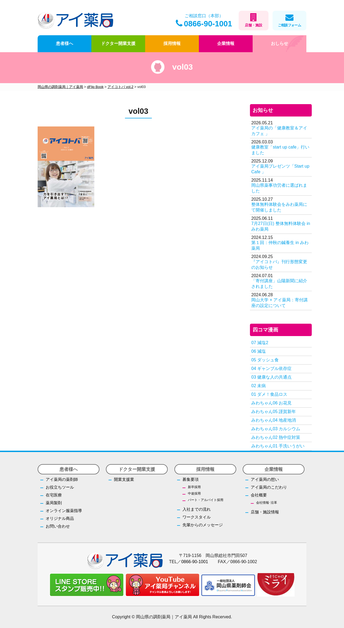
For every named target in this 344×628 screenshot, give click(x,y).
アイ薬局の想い (265, 479)
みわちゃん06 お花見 (271, 403)
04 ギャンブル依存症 (271, 368)
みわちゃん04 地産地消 (273, 420)
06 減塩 (258, 351)
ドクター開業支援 (118, 43)
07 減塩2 (259, 342)
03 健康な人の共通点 (271, 377)
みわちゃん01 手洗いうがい (277, 446)
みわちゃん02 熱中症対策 (275, 437)
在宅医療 (54, 495)
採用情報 (172, 43)
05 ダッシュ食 (265, 360)
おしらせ (279, 43)
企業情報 (225, 43)
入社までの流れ (196, 509)
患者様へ (64, 43)
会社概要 (259, 495)
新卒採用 (194, 487)
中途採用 (194, 493)
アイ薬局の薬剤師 (62, 479)
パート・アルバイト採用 (205, 500)
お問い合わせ (58, 526)
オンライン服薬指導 (64, 510)
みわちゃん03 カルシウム (275, 428)
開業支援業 (124, 479)
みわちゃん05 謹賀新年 (273, 411)
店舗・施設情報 (265, 512)
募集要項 (190, 479)
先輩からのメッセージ (202, 525)
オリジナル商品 (60, 518)
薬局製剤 (54, 502)
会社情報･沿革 (266, 502)
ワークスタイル (196, 517)
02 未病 (258, 385)
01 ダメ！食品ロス (269, 394)
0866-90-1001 (204, 23)
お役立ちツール (60, 487)
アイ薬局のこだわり (269, 487)
